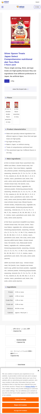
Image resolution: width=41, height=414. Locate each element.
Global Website (21, 364)
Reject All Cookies (20, 406)
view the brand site (20, 89)
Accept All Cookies (20, 411)
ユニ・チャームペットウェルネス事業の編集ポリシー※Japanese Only (21, 353)
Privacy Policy (30, 387)
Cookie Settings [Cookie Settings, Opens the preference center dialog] (20, 400)
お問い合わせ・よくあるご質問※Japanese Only (21, 330)
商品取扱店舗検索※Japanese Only (21, 341)
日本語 (37, 7)
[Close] (38, 371)
